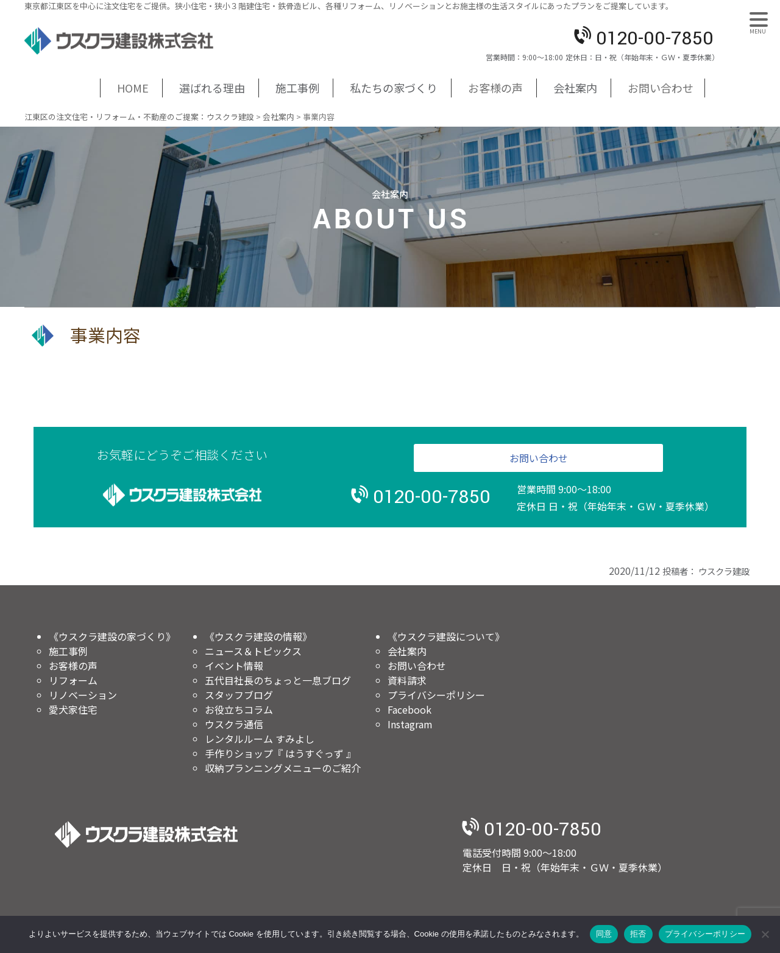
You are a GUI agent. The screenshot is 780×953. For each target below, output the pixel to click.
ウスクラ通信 (234, 724)
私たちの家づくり (394, 88)
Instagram (410, 724)
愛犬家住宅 (73, 709)
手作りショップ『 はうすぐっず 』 (280, 753)
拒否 (638, 933)
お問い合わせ (660, 88)
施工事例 (297, 88)
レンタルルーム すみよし (259, 738)
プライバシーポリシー (436, 694)
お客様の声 (495, 88)
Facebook (409, 709)
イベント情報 (234, 665)
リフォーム (73, 680)
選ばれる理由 (212, 88)
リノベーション (83, 694)
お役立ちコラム (239, 709)
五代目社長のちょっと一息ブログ (278, 680)
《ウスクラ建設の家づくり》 (112, 636)
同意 (604, 933)
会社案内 (575, 88)
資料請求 (407, 680)
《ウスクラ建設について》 (446, 636)
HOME (133, 88)
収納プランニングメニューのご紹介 (283, 768)
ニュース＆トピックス (253, 651)
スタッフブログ (239, 694)
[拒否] (765, 934)
